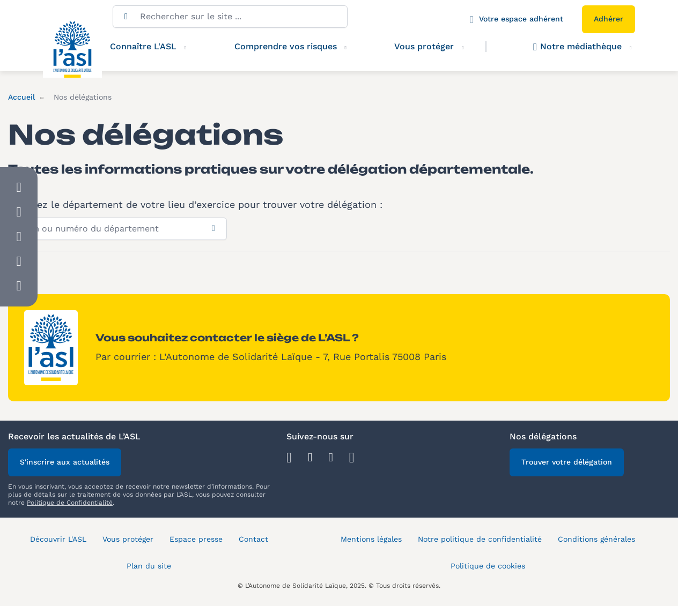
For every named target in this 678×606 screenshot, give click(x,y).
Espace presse (196, 539)
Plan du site (149, 566)
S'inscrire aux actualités (64, 462)
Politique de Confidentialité (70, 502)
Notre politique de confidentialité (480, 539)
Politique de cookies (488, 566)
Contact (253, 539)
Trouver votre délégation (566, 462)
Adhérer (608, 18)
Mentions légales (371, 539)
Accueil (21, 97)
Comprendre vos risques (285, 46)
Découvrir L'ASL (58, 539)
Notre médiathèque (577, 46)
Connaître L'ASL (143, 46)
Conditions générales (596, 539)
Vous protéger (434, 46)
